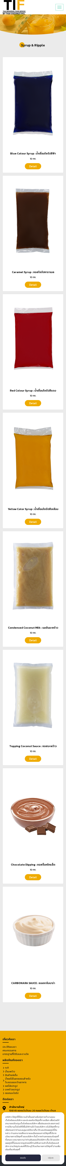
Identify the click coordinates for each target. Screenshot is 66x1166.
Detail (33, 166)
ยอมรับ (23, 1157)
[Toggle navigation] (59, 7)
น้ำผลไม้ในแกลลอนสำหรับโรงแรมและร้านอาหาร (18, 1080)
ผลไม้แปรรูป (11, 1086)
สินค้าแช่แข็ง (11, 1075)
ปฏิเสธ (51, 1157)
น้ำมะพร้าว (10, 1071)
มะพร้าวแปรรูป (12, 1089)
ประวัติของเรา (9, 1047)
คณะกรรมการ (9, 1050)
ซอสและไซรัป (12, 1093)
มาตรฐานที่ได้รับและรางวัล (16, 1054)
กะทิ (7, 1068)
